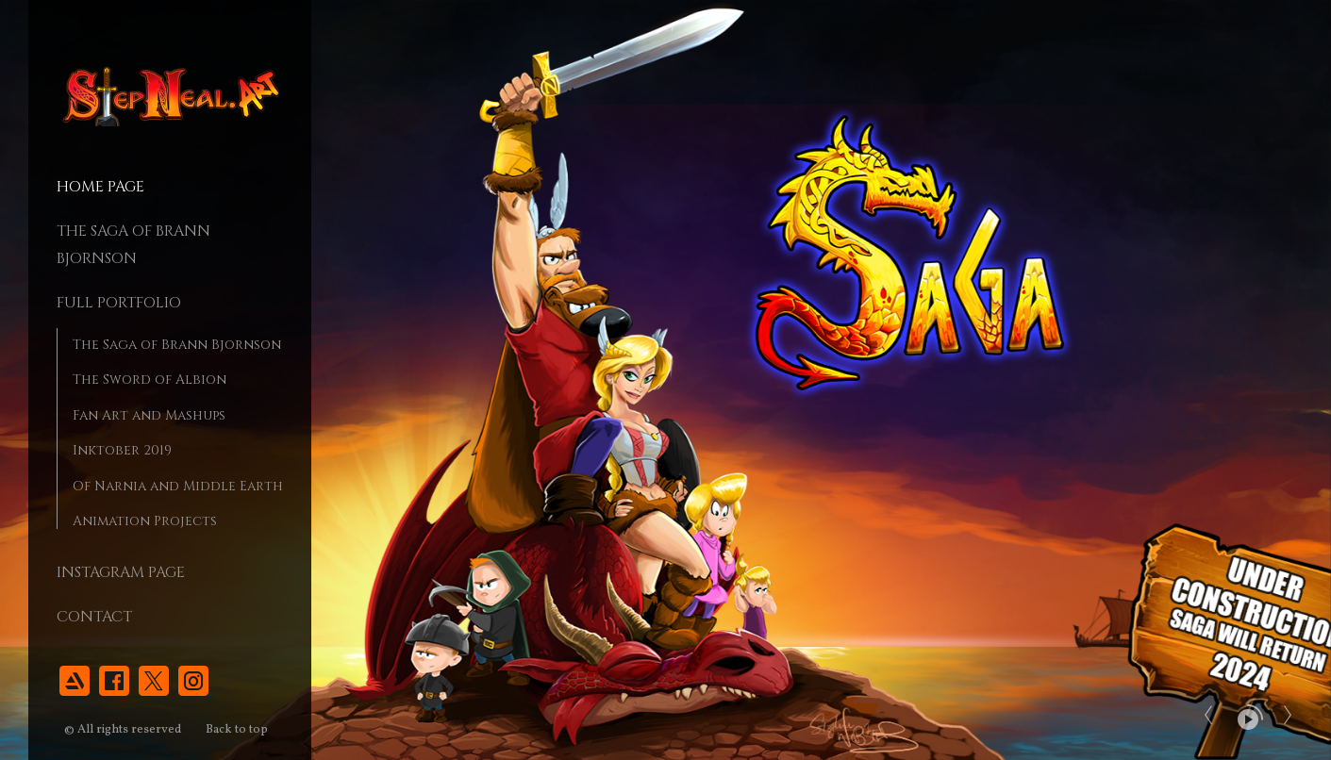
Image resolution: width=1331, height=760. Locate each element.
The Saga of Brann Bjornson (177, 345)
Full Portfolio (119, 302)
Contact (94, 616)
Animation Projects (145, 521)
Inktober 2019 (122, 450)
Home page (100, 186)
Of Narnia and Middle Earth (178, 486)
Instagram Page (121, 572)
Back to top (238, 729)
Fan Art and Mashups (149, 415)
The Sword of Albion (149, 379)
